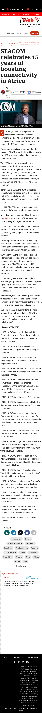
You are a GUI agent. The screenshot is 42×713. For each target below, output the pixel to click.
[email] (34, 532)
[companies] (15, 9)
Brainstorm (33, 658)
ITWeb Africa (18, 658)
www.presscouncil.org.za (28, 696)
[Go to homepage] (29, 22)
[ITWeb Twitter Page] (19, 662)
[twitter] (20, 532)
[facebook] (27, 532)
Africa (7, 43)
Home (2, 43)
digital (8, 218)
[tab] (5, 14)
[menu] (2, 9)
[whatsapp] (7, 532)
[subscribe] (34, 33)
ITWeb (6, 658)
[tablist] (21, 14)
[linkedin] (13, 532)
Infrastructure (13, 43)
